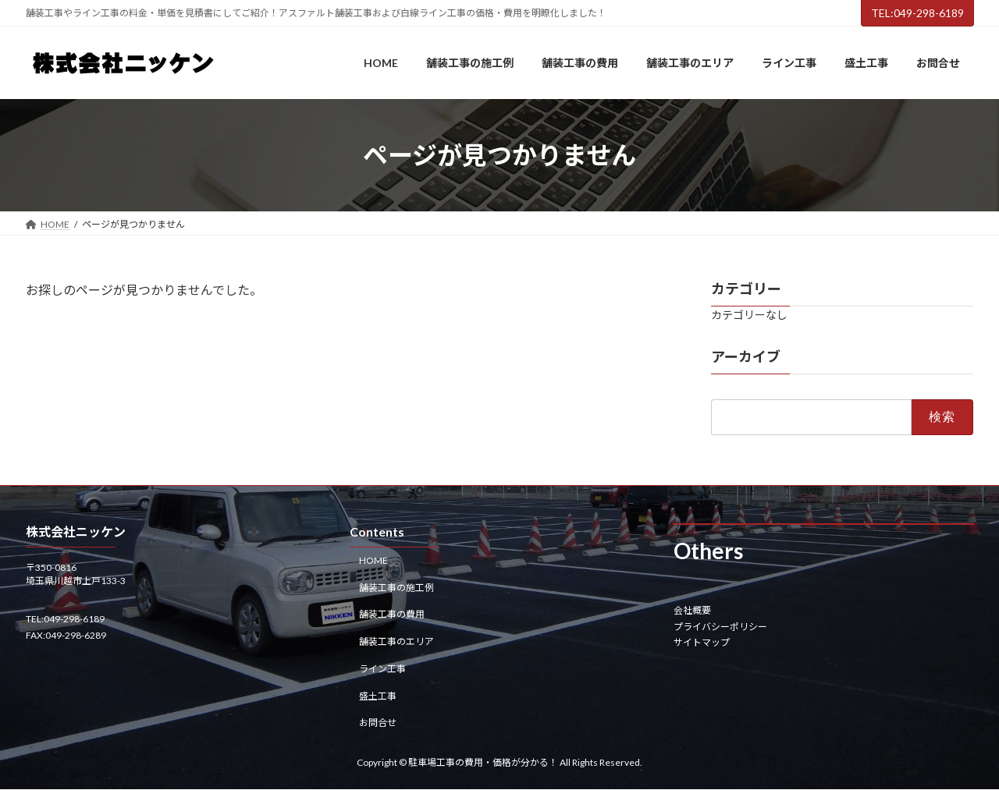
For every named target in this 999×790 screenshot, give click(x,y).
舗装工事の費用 (392, 615)
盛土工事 (377, 696)
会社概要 (692, 611)
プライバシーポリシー (720, 626)
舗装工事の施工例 (396, 587)
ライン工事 (382, 669)
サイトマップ (702, 642)
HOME (373, 560)
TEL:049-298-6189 (917, 12)
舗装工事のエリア (396, 641)
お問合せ (377, 723)
